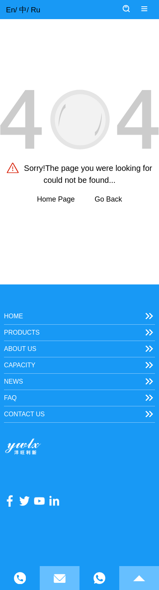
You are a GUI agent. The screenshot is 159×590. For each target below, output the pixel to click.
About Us (20, 348)
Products (22, 332)
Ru (36, 10)
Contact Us (24, 414)
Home (13, 316)
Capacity (19, 365)
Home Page (56, 199)
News (13, 381)
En (10, 10)
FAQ (10, 397)
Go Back (108, 199)
